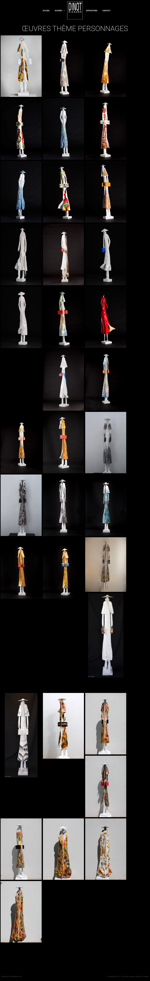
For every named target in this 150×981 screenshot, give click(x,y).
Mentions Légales (142, 976)
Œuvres (60, 11)
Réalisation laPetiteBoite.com (11, 976)
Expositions (91, 11)
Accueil (46, 11)
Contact (106, 11)
